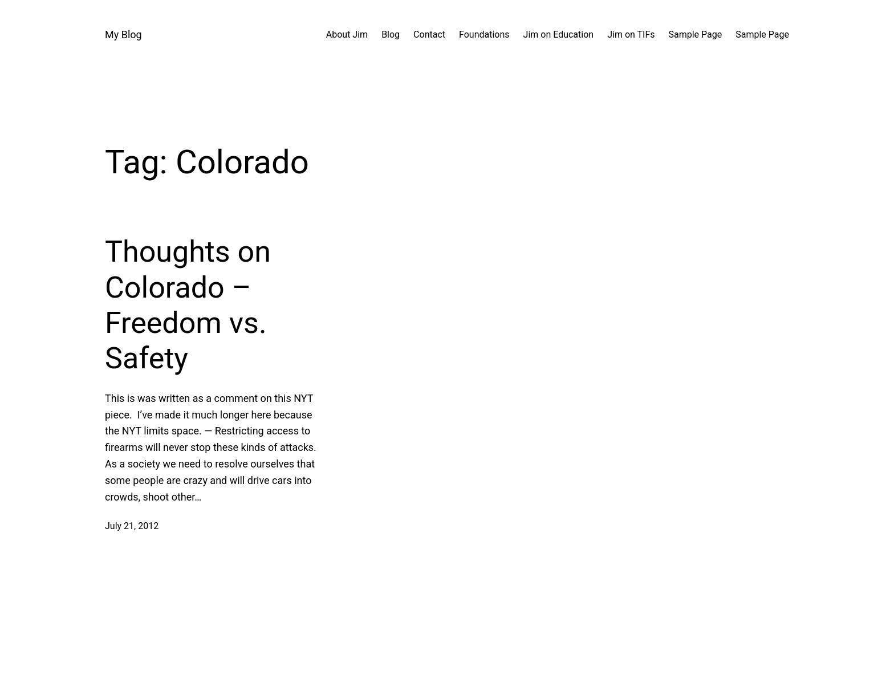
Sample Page (695, 34)
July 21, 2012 (132, 526)
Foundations (484, 34)
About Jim (347, 34)
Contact (429, 34)
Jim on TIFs (631, 34)
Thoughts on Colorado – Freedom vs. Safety (188, 305)
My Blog (123, 34)
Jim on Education (558, 34)
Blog (390, 34)
